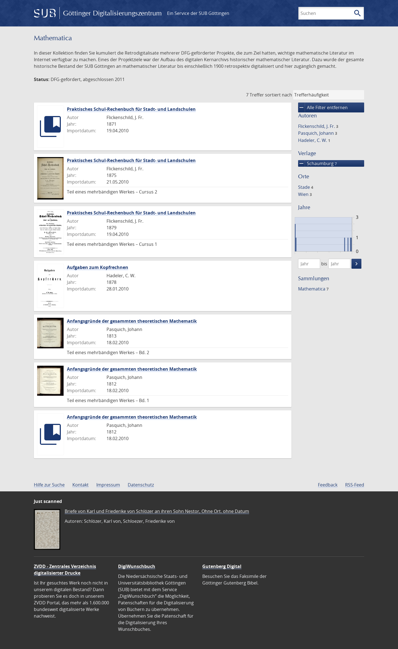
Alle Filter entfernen (323, 107)
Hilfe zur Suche (49, 485)
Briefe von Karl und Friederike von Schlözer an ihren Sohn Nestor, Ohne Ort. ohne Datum (157, 511)
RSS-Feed (354, 485)
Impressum (108, 485)
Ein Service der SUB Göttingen (198, 13)
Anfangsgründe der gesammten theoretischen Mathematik (132, 321)
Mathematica (313, 289)
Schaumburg (317, 163)
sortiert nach (278, 95)
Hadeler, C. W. (314, 140)
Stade (305, 187)
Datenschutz (141, 485)
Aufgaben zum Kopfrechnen (97, 267)
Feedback (327, 485)
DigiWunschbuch (136, 566)
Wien (305, 194)
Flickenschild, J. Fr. (318, 126)
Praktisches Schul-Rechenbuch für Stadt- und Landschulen (131, 109)
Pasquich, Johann (317, 133)
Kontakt (80, 485)
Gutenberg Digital (221, 566)
